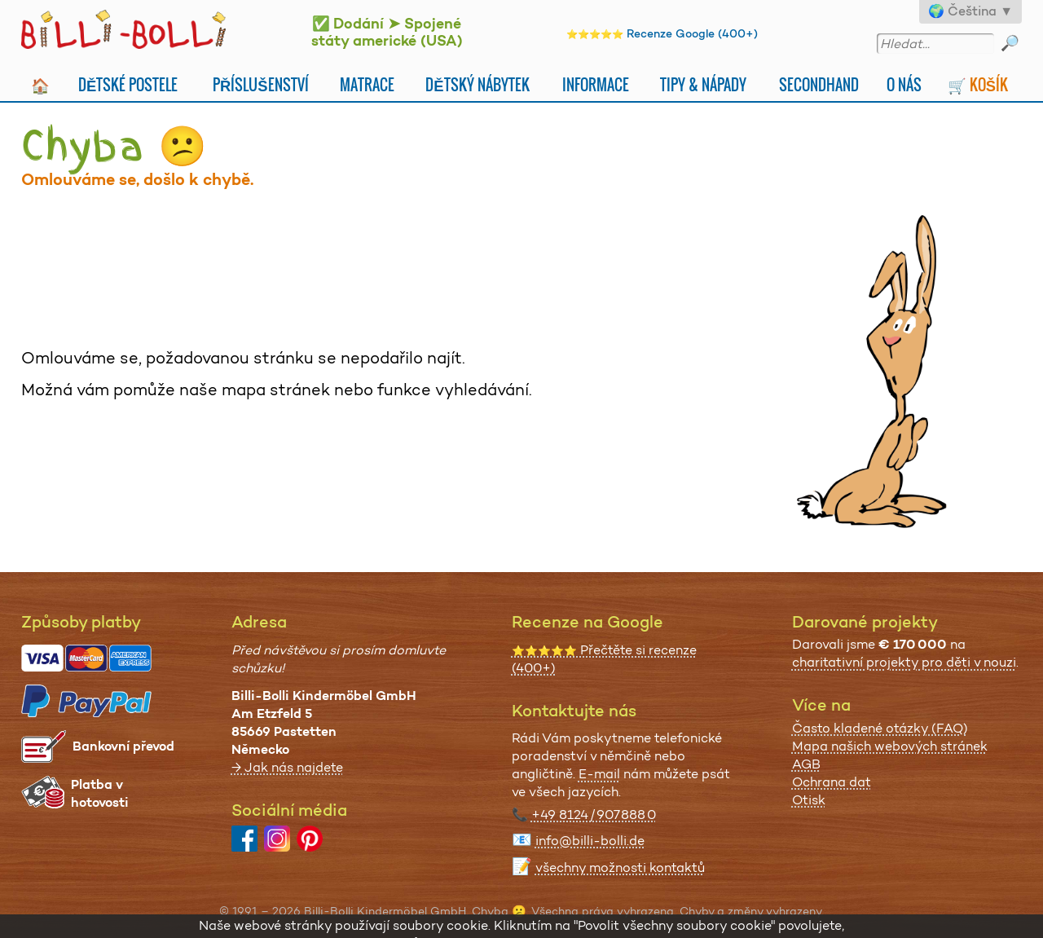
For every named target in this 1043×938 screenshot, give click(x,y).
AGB (806, 764)
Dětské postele (128, 84)
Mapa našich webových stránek (890, 746)
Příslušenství (261, 84)
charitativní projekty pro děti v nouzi (904, 662)
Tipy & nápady (703, 84)
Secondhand (819, 84)
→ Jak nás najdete (287, 767)
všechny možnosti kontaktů (620, 867)
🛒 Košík (978, 84)
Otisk (808, 800)
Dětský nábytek (477, 84)
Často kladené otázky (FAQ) (880, 728)
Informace (595, 84)
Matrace (367, 84)
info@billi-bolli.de (590, 840)
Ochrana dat (831, 782)
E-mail (599, 774)
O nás (904, 84)
